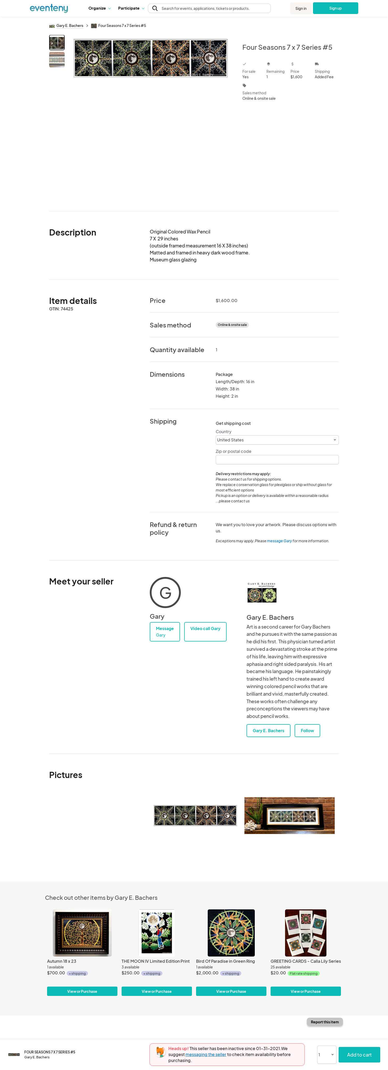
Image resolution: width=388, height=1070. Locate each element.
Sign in (301, 8)
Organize (99, 7)
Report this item (325, 1021)
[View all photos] (150, 119)
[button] (99, 8)
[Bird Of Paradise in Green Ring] (231, 932)
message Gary (279, 540)
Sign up (335, 8)
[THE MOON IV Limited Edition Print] (157, 932)
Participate (131, 7)
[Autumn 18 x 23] (82, 932)
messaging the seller (205, 1054)
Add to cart (359, 1055)
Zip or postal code (233, 451)
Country (224, 431)
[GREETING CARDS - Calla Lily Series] (306, 932)
